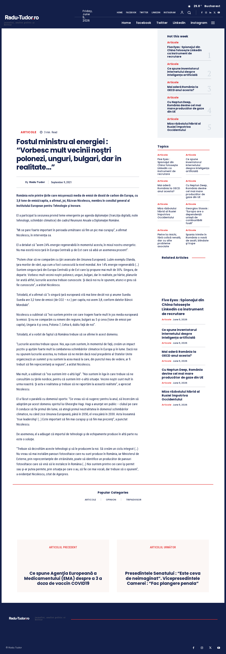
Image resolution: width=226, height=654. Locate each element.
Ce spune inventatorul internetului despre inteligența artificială (183, 72)
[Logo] (37, 618)
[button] (189, 12)
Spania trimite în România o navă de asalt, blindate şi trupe (197, 239)
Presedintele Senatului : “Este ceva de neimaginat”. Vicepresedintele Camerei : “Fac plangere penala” (163, 578)
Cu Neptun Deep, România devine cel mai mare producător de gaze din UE (185, 106)
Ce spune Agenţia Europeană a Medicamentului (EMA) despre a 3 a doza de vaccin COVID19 (63, 578)
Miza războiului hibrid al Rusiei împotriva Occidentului (184, 127)
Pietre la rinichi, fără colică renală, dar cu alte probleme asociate (169, 240)
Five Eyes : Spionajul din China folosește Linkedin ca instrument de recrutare (184, 51)
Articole (28, 132)
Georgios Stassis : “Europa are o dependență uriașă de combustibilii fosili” (197, 216)
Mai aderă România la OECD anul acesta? (182, 88)
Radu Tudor (37, 182)
